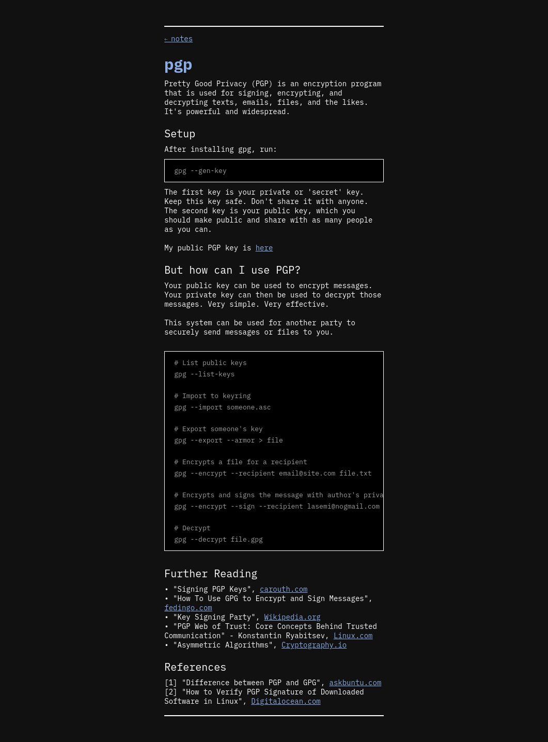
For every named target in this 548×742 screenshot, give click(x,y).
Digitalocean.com (285, 701)
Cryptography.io (314, 645)
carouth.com (283, 589)
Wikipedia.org (292, 617)
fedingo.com (188, 607)
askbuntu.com (356, 682)
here (264, 247)
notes (178, 38)
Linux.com (353, 635)
